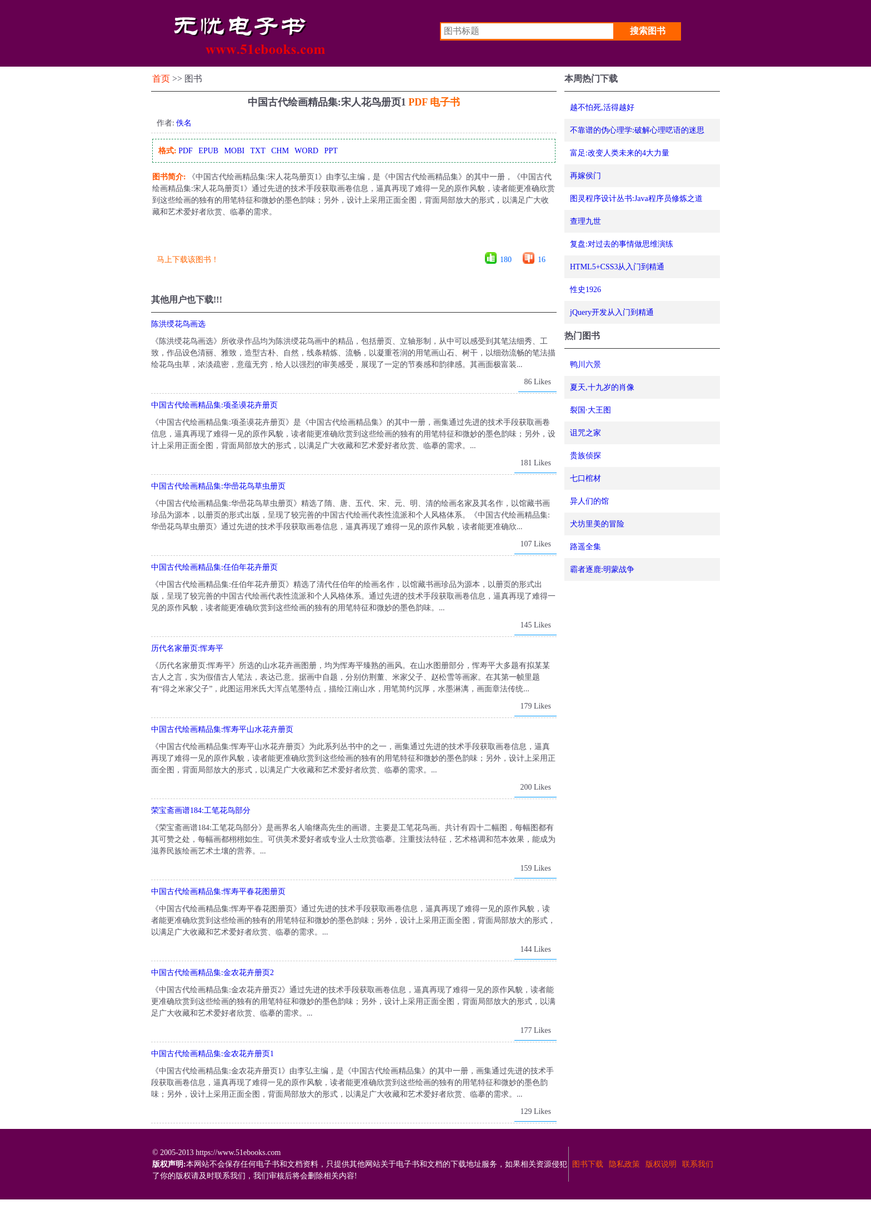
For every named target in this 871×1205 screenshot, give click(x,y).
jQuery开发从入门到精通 (612, 312)
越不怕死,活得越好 (602, 107)
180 (506, 259)
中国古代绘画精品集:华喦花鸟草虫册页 (218, 486)
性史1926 (585, 289)
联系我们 (697, 1164)
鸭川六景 (585, 364)
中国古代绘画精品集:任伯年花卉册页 (214, 567)
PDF (185, 151)
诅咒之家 (585, 433)
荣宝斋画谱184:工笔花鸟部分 (201, 810)
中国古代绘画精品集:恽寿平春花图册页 (218, 891)
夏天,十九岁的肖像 (602, 387)
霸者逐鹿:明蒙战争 (602, 569)
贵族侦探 (585, 455)
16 (541, 259)
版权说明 (661, 1164)
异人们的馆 (589, 501)
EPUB (208, 151)
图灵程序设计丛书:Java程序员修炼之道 (636, 198)
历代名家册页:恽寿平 (187, 648)
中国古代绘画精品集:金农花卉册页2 (212, 972)
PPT (331, 151)
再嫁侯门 (585, 176)
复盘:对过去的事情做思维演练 (621, 244)
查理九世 (585, 221)
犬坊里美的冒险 (597, 524)
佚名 (184, 123)
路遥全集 (585, 547)
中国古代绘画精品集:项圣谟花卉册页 (214, 405)
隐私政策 (624, 1164)
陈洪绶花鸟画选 (178, 324)
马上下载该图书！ (188, 259)
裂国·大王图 (590, 410)
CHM (280, 151)
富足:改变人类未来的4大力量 (619, 153)
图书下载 (587, 1164)
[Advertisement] (353, 238)
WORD (306, 151)
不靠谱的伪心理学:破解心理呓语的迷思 (637, 130)
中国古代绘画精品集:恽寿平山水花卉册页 (222, 729)
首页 (161, 78)
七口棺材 (585, 478)
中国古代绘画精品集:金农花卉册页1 (212, 1054)
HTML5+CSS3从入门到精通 (617, 267)
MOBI (234, 151)
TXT (257, 151)
